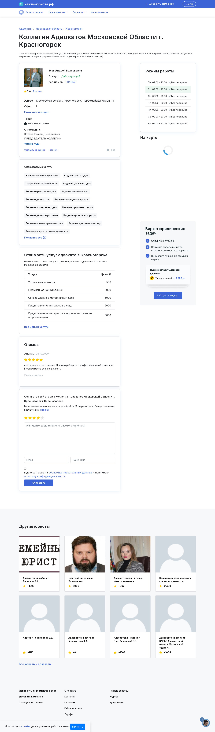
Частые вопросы (119, 690)
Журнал (114, 696)
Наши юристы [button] (56, 12)
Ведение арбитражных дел (41, 207)
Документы (116, 702)
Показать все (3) (35, 237)
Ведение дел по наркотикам (42, 215)
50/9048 (71, 82)
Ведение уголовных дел (77, 183)
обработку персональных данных (70, 472)
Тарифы (68, 714)
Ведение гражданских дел (41, 191)
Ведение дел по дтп (37, 199)
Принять (77, 726)
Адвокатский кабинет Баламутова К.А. (81, 639)
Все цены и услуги (36, 326)
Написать (53, 150)
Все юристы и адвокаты (35, 664)
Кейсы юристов (73, 708)
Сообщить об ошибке (34, 150)
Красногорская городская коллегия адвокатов (175, 580)
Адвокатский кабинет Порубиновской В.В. (127, 639)
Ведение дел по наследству (85, 223)
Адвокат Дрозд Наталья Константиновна (128, 580)
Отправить (38, 482)
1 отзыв (37, 91)
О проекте (70, 690)
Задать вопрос (31, 12)
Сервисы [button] (78, 12)
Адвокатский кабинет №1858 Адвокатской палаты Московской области (172, 642)
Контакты (69, 696)
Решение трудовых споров (77, 207)
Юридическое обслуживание (42, 175)
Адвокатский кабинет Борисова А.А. (36, 580)
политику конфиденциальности (44, 476)
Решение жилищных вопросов (71, 199)
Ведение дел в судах (76, 175)
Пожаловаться (33, 375)
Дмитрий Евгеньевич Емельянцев (80, 580)
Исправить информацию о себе (37, 690)
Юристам (69, 702)
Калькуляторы (99, 12)
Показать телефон (36, 112)
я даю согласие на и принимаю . (66, 474)
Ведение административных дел (44, 223)
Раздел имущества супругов (79, 215)
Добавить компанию (159, 3)
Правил (44, 409)
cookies (25, 726)
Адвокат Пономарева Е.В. (38, 637)
